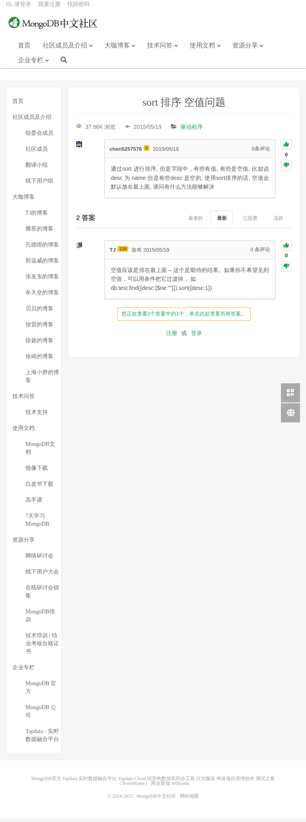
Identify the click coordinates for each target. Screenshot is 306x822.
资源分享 (245, 51)
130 (122, 252)
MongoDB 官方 (41, 691)
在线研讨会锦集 (42, 595)
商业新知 (160, 787)
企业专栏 (30, 66)
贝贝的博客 (39, 312)
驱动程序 (191, 130)
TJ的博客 (37, 216)
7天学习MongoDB (37, 523)
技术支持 (37, 416)
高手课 (34, 504)
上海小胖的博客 (42, 380)
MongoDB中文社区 (54, 29)
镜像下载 (37, 472)
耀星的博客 (39, 232)
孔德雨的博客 (42, 248)
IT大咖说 (205, 782)
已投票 (250, 222)
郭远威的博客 (42, 264)
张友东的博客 (42, 280)
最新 (222, 222)
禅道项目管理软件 (235, 782)
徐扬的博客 (39, 344)
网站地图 (189, 799)
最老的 (195, 222)
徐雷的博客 (39, 328)
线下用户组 (39, 184)
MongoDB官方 (46, 782)
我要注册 (49, 10)
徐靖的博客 (39, 360)
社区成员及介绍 (65, 51)
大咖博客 (117, 51)
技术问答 (160, 51)
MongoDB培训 (40, 619)
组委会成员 (39, 137)
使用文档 (202, 51)
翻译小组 (37, 168)
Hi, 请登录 (18, 10)
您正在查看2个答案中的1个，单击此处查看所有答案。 (184, 317)
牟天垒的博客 (42, 296)
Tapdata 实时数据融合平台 (90, 782)
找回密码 (78, 10)
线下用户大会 (42, 575)
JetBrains (180, 787)
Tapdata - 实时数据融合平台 (42, 739)
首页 (24, 51)
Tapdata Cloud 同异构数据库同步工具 (156, 782)
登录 (196, 336)
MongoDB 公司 (41, 715)
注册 (171, 336)
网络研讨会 (39, 559)
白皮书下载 (39, 488)
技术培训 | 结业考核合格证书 (42, 647)
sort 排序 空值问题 (184, 106)
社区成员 (37, 153)
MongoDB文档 (40, 452)
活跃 (278, 222)
